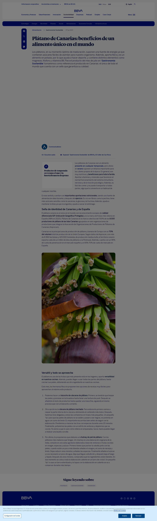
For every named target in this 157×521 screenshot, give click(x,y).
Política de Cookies (119, 510)
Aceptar (124, 516)
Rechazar (138, 516)
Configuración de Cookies (12, 516)
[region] (78, 513)
